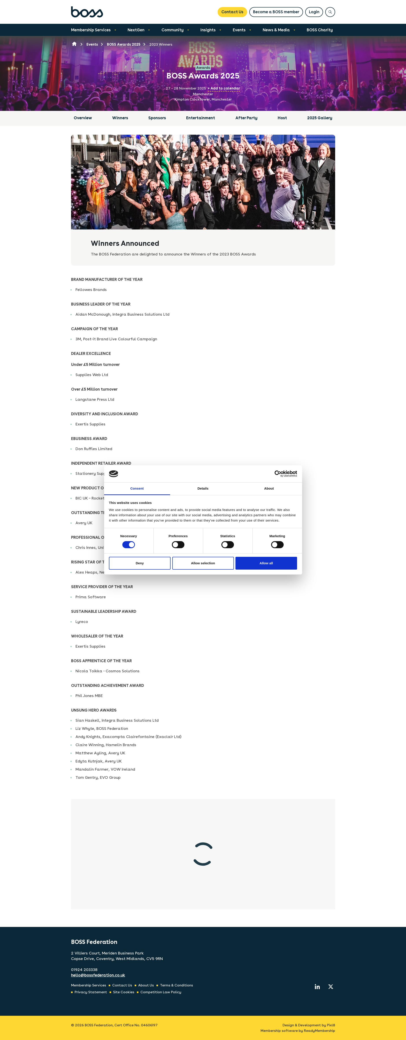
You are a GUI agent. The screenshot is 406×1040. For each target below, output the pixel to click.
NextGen (136, 30)
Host (282, 118)
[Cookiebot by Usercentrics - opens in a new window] (278, 473)
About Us (146, 985)
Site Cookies (123, 992)
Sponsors (157, 118)
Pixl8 (331, 1025)
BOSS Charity (320, 30)
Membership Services (91, 30)
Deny (140, 563)
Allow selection (203, 563)
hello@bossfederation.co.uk (98, 975)
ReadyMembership (319, 1031)
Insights (208, 30)
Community (173, 30)
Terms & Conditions (176, 985)
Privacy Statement (91, 992)
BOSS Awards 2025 (123, 44)
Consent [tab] (137, 488)
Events (239, 30)
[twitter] (330, 986)
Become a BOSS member (276, 11)
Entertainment (200, 118)
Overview (83, 118)
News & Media (276, 30)
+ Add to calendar (224, 88)
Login (314, 11)
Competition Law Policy (160, 992)
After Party (246, 118)
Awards (203, 67)
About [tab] (269, 488)
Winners (120, 118)
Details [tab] (203, 488)
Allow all (266, 563)
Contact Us (232, 11)
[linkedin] (317, 986)
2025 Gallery (319, 118)
